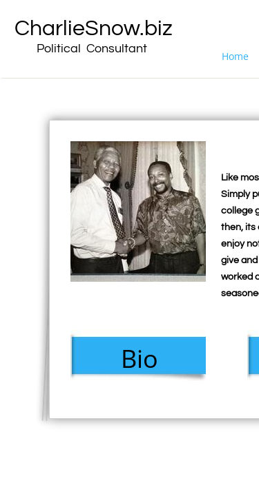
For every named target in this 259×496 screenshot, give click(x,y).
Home (235, 56)
